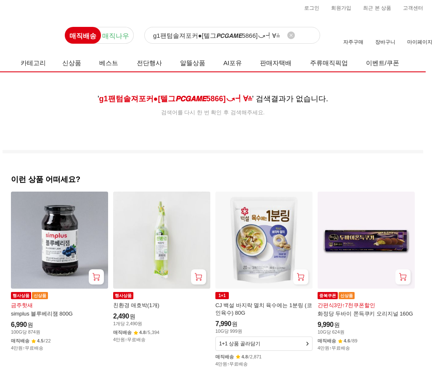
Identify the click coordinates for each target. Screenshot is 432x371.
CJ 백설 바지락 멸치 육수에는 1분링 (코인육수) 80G (263, 309)
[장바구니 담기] (96, 276)
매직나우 (115, 35)
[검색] (232, 35)
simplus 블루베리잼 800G (42, 313)
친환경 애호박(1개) (136, 305)
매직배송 (82, 35)
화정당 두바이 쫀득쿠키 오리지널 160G (365, 313)
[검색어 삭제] (291, 35)
